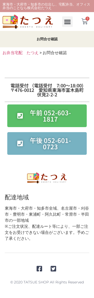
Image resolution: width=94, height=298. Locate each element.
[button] (67, 21)
